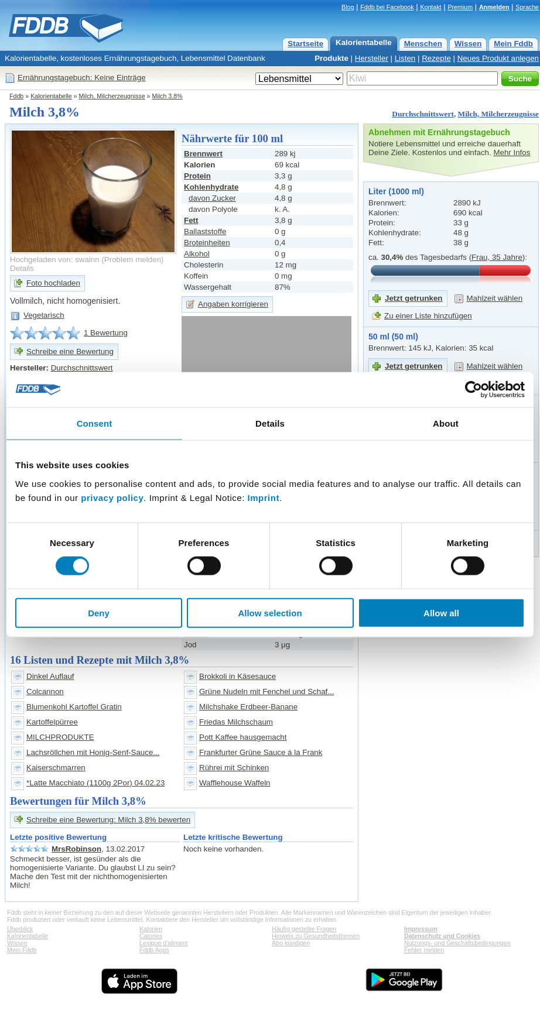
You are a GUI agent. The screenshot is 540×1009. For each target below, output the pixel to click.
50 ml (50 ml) (393, 336)
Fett (191, 220)
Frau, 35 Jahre (496, 257)
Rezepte (436, 58)
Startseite (305, 43)
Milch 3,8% (167, 95)
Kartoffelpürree (52, 722)
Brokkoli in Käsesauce (237, 676)
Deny (99, 612)
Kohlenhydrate (211, 187)
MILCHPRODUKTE (60, 737)
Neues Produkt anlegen (498, 58)
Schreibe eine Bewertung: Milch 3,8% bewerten (108, 819)
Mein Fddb (513, 43)
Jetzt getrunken (414, 298)
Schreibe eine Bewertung (70, 351)
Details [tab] (270, 423)
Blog (347, 7)
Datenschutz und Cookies (442, 935)
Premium (460, 7)
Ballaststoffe (205, 231)
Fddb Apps (154, 949)
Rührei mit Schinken (234, 767)
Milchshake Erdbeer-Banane (248, 706)
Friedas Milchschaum (236, 722)
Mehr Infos (511, 152)
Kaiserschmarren (56, 767)
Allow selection (270, 612)
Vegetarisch (43, 315)
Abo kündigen (291, 942)
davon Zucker (212, 198)
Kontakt (430, 7)
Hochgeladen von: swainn (55, 259)
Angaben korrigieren (233, 304)
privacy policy (112, 497)
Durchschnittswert (423, 113)
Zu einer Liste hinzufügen (428, 315)
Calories (150, 935)
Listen (405, 58)
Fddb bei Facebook (386, 7)
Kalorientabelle (364, 42)
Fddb (16, 95)
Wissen (468, 43)
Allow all (441, 612)
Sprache (527, 7)
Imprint (263, 497)
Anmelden (494, 7)
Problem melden (132, 259)
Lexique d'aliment (163, 942)
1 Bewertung (106, 332)
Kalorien (150, 928)
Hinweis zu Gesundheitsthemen (316, 935)
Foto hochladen (53, 283)
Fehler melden (424, 949)
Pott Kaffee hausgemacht (242, 737)
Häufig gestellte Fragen (304, 928)
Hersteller (371, 58)
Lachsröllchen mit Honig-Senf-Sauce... (92, 752)
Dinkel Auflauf (50, 676)
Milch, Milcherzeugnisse (112, 95)
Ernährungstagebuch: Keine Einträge (82, 77)
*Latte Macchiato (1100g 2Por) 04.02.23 (95, 782)
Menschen (423, 43)
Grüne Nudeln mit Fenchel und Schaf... (266, 691)
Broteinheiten (207, 242)
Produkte (331, 58)
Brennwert (203, 153)
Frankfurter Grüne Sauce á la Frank (260, 752)
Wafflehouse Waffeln (235, 782)
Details (22, 268)
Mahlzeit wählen (495, 298)
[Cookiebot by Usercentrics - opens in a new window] (473, 390)
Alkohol (197, 253)
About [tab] (446, 423)
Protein (197, 175)
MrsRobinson (76, 849)
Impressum (421, 928)
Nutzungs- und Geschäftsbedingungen (457, 942)
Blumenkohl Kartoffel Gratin (74, 706)
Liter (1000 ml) (396, 191)
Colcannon (45, 691)
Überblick (20, 928)
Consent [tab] (94, 423)
